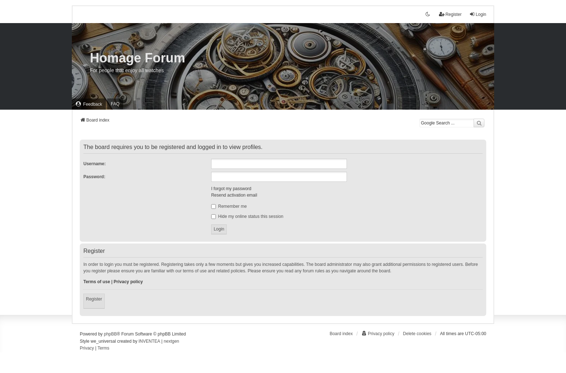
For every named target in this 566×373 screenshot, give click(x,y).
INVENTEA (149, 341)
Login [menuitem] (477, 14)
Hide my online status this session (247, 216)
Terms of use (96, 281)
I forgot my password (231, 188)
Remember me (229, 206)
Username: (94, 163)
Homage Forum (137, 58)
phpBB (110, 334)
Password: (94, 176)
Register (94, 299)
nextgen (171, 341)
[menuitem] (89, 104)
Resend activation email (234, 195)
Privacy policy (128, 281)
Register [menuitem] (450, 14)
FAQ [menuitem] (115, 103)
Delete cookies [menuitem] (417, 333)
